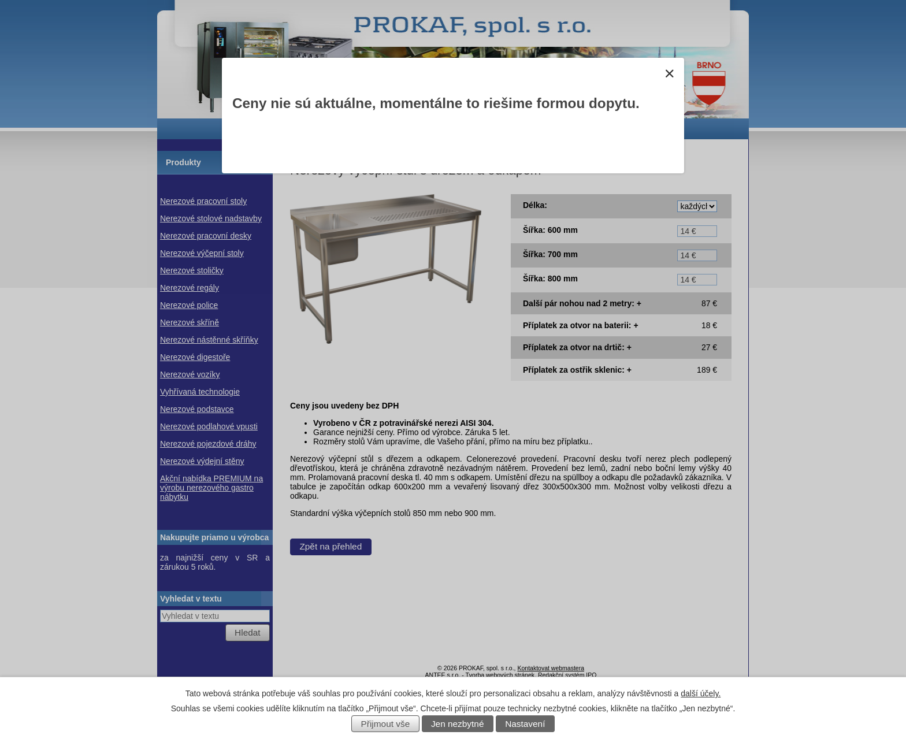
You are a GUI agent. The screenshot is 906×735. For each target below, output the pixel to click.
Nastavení (525, 724)
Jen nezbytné (457, 724)
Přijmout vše (385, 724)
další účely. (701, 693)
